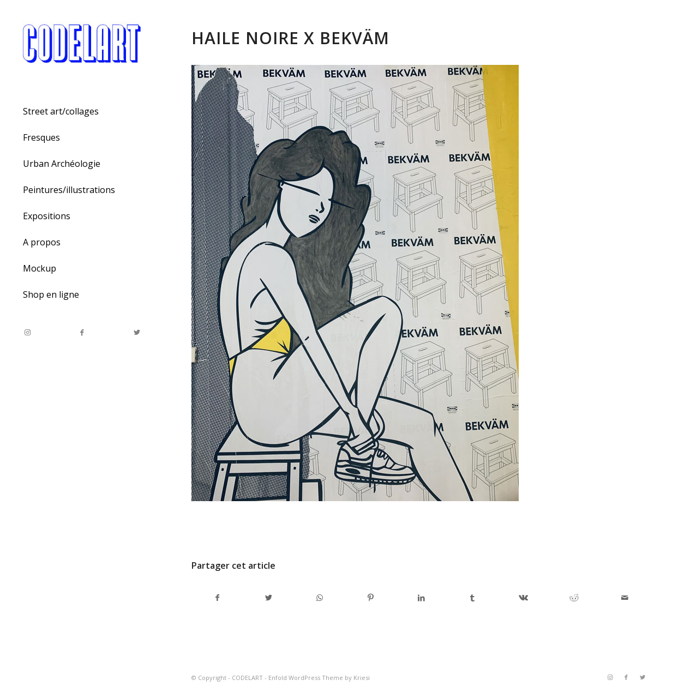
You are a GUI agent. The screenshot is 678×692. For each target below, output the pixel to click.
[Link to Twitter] (136, 332)
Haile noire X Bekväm (290, 38)
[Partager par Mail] (625, 597)
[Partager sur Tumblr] (472, 597)
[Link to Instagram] (27, 332)
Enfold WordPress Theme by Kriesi (319, 677)
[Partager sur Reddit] (574, 597)
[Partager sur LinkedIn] (421, 597)
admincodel (285, 528)
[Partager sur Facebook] (217, 597)
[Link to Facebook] (82, 332)
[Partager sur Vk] (523, 597)
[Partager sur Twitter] (268, 597)
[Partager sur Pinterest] (370, 597)
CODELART (247, 677)
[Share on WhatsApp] (320, 597)
